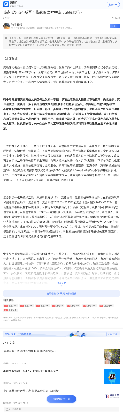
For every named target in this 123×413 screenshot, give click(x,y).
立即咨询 (112, 334)
